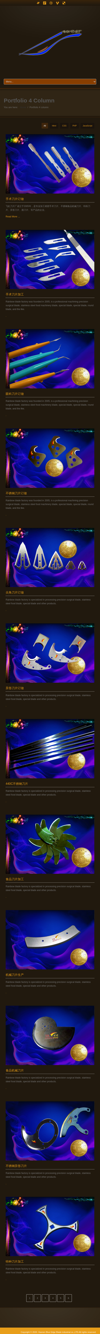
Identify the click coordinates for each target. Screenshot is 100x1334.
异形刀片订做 (15, 688)
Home (23, 107)
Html (54, 126)
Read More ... (13, 216)
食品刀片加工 (15, 879)
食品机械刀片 (15, 1070)
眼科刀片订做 (15, 393)
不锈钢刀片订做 (16, 493)
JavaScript (87, 126)
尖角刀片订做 (15, 592)
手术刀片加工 (15, 294)
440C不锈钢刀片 (17, 783)
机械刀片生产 (15, 974)
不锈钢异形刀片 (16, 1165)
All (45, 126)
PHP (74, 126)
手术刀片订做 (15, 199)
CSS (64, 126)
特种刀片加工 (15, 1261)
